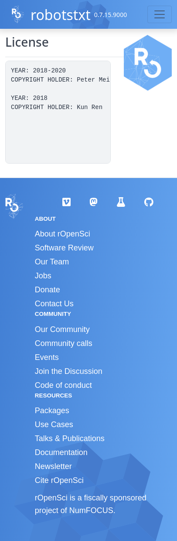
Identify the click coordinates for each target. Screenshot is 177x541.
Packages (52, 410)
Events (47, 357)
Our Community (62, 329)
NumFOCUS (91, 510)
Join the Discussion (68, 371)
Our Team (52, 261)
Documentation (61, 452)
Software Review (64, 247)
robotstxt (61, 14)
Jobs (43, 275)
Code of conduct (63, 385)
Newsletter (53, 466)
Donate (47, 289)
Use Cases (54, 424)
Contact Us (54, 303)
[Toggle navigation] (159, 14)
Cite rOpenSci (59, 480)
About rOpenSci (62, 233)
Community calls (63, 343)
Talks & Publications (70, 438)
